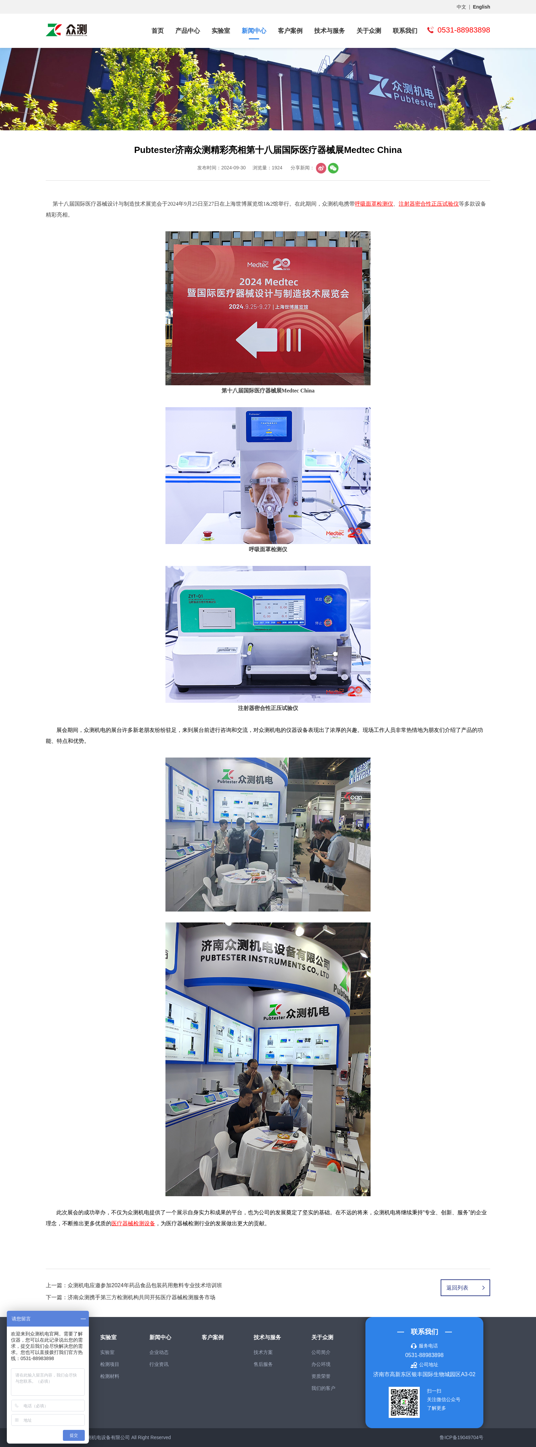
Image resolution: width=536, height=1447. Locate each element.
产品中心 (187, 30)
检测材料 (109, 1376)
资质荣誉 (321, 1376)
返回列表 (457, 1288)
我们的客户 (323, 1388)
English (481, 7)
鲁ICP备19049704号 (461, 1437)
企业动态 (159, 1352)
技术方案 (263, 1352)
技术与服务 (329, 30)
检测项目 (109, 1364)
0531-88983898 (424, 1355)
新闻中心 (254, 30)
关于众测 (369, 30)
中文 (461, 7)
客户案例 (290, 30)
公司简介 (321, 1352)
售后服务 (263, 1364)
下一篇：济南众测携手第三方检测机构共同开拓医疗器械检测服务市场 (130, 1297)
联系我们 (405, 30)
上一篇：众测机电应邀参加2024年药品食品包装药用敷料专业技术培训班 (134, 1285)
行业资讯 (159, 1364)
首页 (157, 30)
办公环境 (321, 1364)
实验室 (221, 30)
